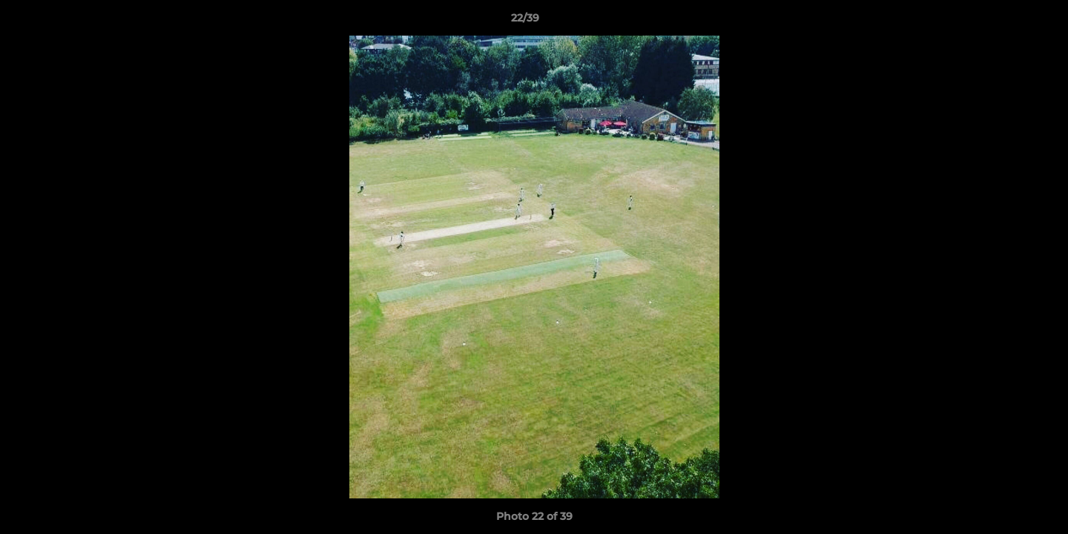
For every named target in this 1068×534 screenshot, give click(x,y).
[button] (1006, 21)
